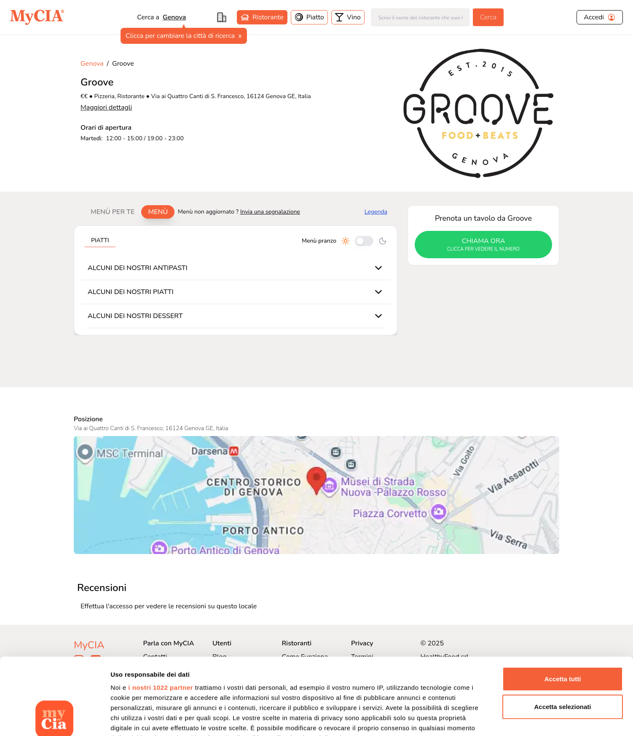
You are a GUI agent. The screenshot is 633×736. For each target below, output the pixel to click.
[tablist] (129, 212)
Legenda (376, 212)
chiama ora (483, 244)
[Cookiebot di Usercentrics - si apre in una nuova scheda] (54, 719)
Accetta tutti (562, 607)
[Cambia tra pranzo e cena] (364, 241)
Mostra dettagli (443, 719)
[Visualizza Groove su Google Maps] (316, 495)
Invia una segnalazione (270, 212)
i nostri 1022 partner (160, 615)
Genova (174, 17)
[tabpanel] (235, 280)
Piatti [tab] (100, 240)
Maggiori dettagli (106, 107)
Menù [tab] (158, 212)
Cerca (488, 17)
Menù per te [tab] (112, 212)
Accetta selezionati (562, 634)
